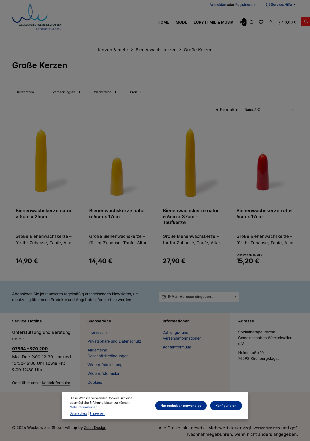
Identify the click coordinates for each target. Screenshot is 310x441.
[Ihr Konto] (270, 22)
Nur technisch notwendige (183, 418)
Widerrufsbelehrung (104, 364)
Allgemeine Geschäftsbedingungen (108, 353)
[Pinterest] (155, 400)
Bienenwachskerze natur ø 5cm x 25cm (44, 213)
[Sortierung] (270, 109)
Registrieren (245, 4)
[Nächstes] (244, 22)
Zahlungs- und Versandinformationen (182, 335)
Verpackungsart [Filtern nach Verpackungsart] (67, 92)
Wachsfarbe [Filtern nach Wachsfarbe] (105, 92)
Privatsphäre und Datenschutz (114, 341)
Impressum (97, 332)
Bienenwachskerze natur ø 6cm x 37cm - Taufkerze (191, 216)
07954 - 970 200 (30, 348)
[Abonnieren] (235, 297)
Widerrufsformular (103, 373)
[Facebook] (149, 400)
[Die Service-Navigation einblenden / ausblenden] (280, 4)
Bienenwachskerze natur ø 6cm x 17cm (117, 213)
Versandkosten (266, 428)
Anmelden (217, 4)
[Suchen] (251, 22)
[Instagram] (161, 400)
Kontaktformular (56, 383)
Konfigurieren (226, 418)
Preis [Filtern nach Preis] (136, 92)
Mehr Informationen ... (85, 419)
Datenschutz (78, 426)
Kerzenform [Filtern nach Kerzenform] (28, 92)
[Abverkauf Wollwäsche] (301, 25)
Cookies (94, 382)
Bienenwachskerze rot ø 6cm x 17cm (264, 213)
